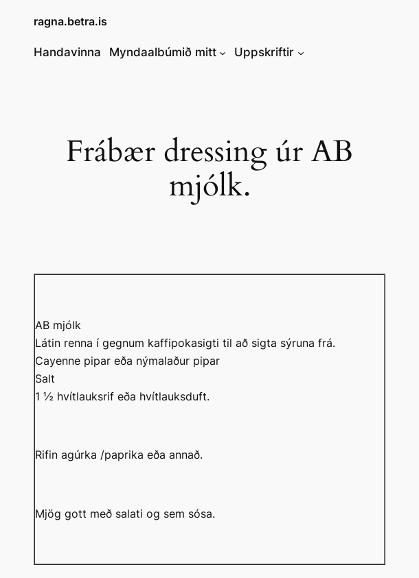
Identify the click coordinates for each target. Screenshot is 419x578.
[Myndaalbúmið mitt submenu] (222, 52)
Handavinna (67, 52)
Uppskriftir (264, 52)
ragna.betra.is (70, 21)
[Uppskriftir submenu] (300, 52)
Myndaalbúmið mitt (162, 52)
